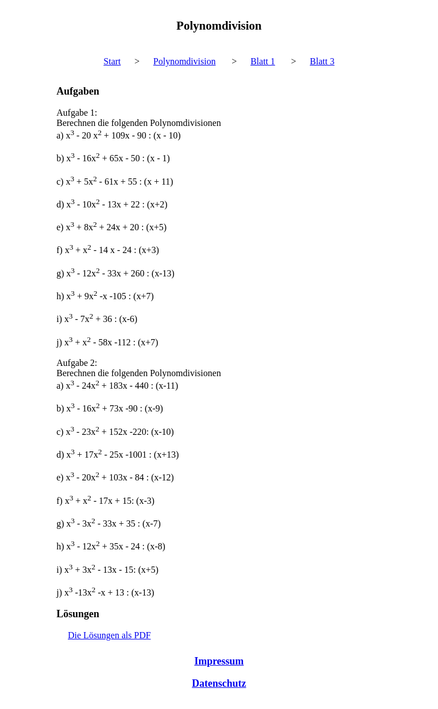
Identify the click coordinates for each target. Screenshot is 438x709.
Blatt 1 (262, 61)
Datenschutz (219, 683)
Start (112, 61)
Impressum (219, 661)
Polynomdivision (184, 61)
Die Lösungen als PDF (109, 635)
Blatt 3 (322, 61)
